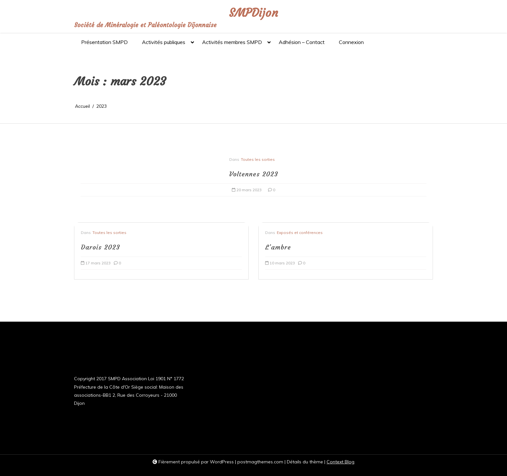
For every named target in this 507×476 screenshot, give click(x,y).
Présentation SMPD (104, 42)
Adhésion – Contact (302, 42)
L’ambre (278, 247)
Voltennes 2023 (253, 174)
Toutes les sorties (258, 159)
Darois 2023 (100, 247)
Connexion (351, 42)
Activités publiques (163, 45)
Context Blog (340, 462)
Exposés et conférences (300, 232)
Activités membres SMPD (232, 45)
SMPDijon (253, 13)
